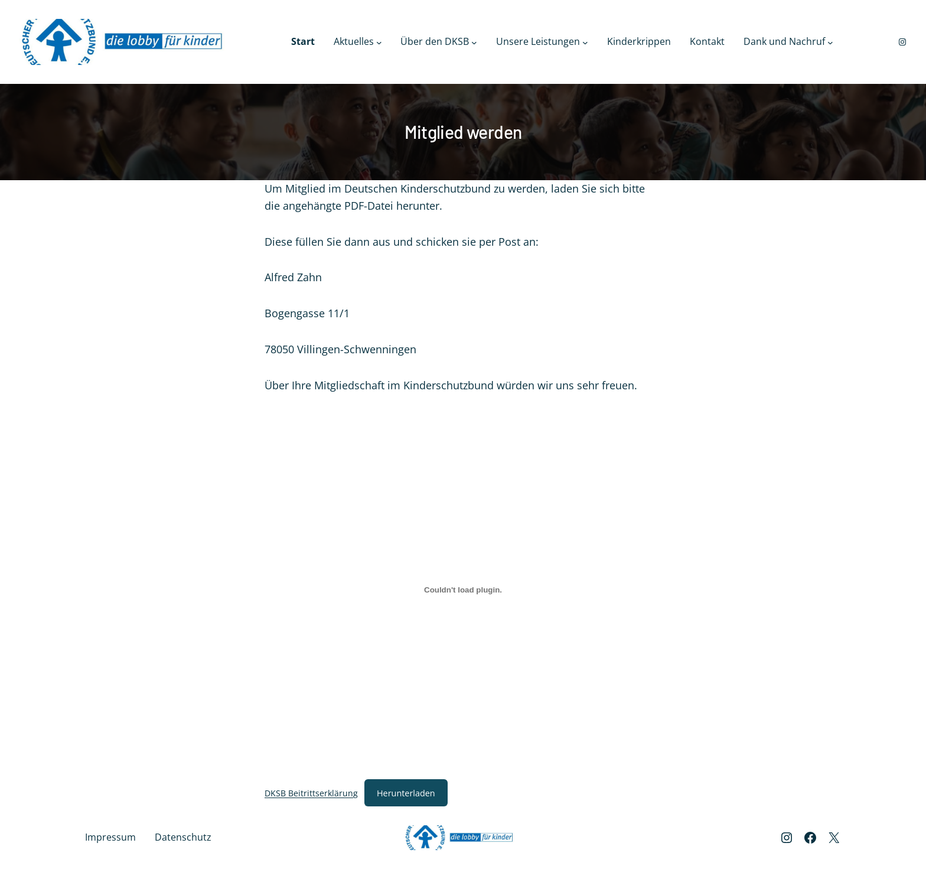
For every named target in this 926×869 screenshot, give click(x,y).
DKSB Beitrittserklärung (311, 793)
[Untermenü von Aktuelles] (379, 42)
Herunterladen (406, 793)
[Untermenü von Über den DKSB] (474, 42)
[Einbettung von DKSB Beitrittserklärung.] (463, 590)
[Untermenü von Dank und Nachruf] (830, 42)
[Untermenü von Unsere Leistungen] (585, 42)
